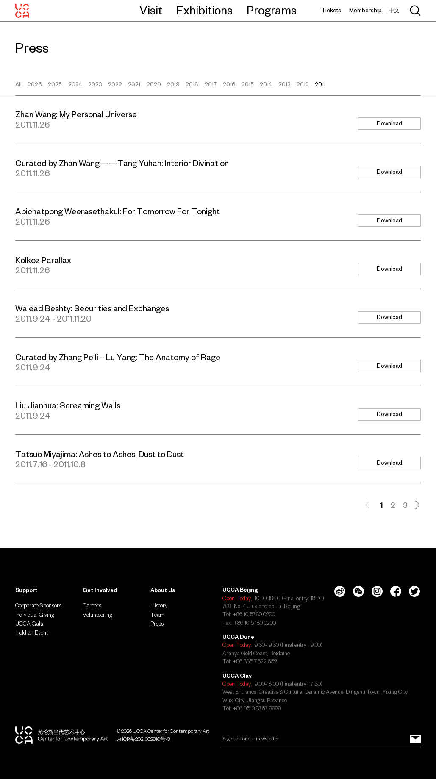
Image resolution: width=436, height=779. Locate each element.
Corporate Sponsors (38, 605)
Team (157, 615)
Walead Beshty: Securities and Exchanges (92, 308)
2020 (154, 84)
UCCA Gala (29, 624)
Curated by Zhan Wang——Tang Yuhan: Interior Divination (122, 163)
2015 (248, 84)
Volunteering (97, 615)
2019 (173, 84)
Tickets (331, 10)
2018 (192, 84)
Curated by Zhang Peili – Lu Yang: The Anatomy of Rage (117, 357)
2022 (115, 84)
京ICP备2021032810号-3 (143, 739)
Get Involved (100, 590)
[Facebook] (395, 591)
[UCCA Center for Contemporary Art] (22, 10)
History (158, 605)
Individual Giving (34, 615)
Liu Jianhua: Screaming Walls (67, 405)
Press (157, 624)
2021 (134, 84)
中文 (394, 10)
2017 (211, 84)
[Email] (321, 739)
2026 (35, 84)
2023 (95, 84)
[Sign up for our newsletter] (415, 739)
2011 (320, 84)
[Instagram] (377, 591)
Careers (92, 605)
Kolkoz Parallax (43, 260)
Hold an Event (31, 632)
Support (26, 590)
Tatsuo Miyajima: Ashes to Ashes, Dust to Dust (99, 454)
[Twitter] (414, 591)
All (18, 84)
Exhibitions (204, 10)
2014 (266, 84)
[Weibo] (339, 591)
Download (389, 123)
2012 (303, 84)
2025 (55, 84)
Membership (365, 10)
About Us (162, 590)
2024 (75, 84)
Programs (272, 10)
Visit (150, 10)
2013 (284, 84)
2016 (229, 84)
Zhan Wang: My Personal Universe (76, 114)
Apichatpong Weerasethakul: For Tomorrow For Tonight (117, 211)
